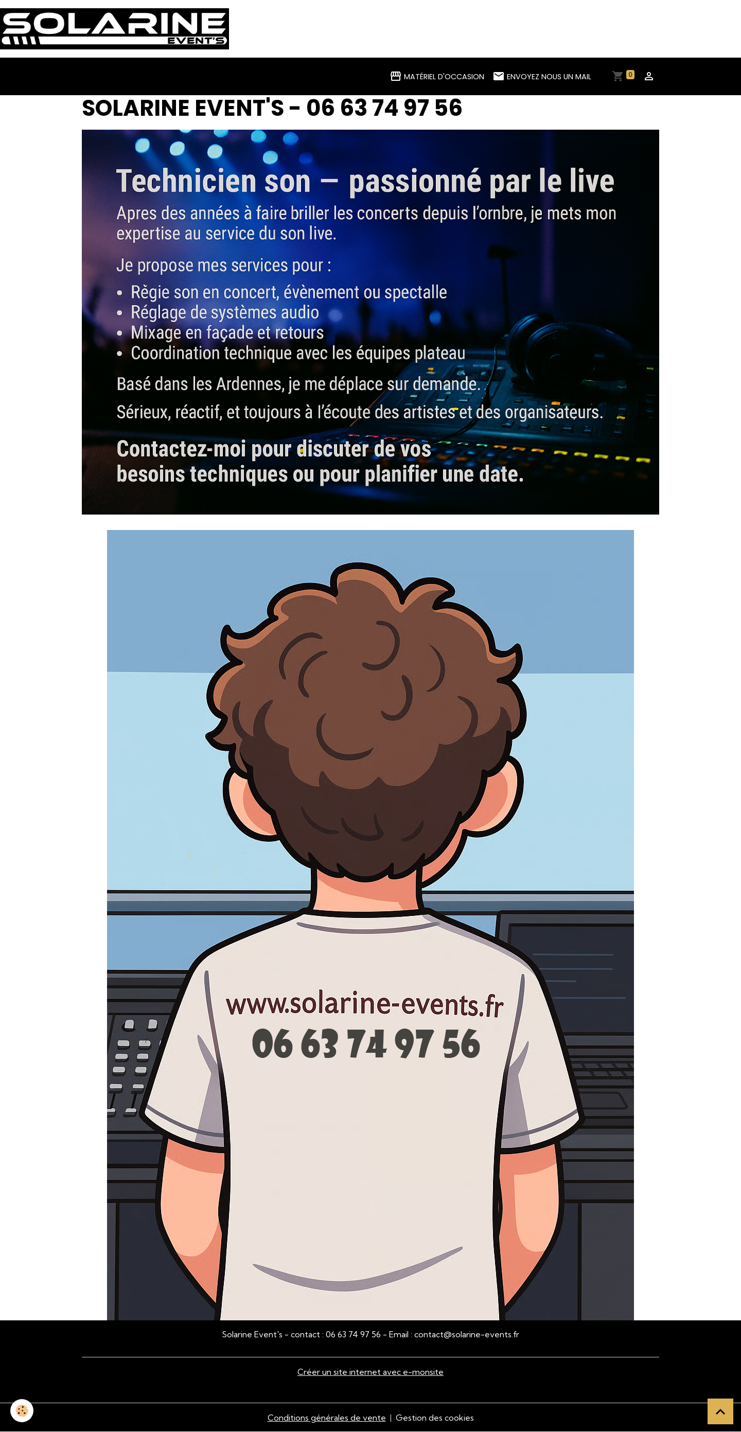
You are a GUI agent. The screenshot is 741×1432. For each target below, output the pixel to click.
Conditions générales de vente (327, 1417)
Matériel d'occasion (437, 76)
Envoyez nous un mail (541, 76)
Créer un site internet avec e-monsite (370, 1372)
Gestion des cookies (435, 1417)
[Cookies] (21, 1410)
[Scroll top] (720, 1411)
